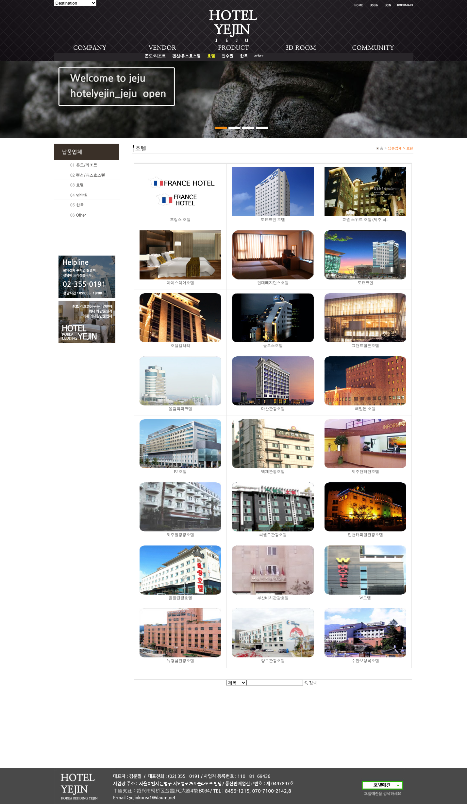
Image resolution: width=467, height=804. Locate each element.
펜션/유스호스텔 (186, 56)
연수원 (227, 56)
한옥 (244, 56)
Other (81, 215)
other (258, 56)
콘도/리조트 (155, 56)
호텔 (80, 185)
